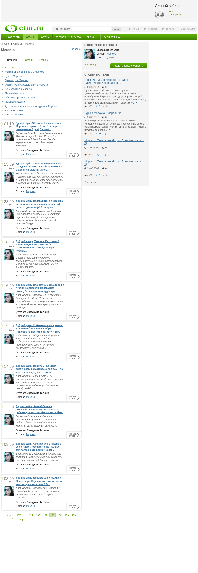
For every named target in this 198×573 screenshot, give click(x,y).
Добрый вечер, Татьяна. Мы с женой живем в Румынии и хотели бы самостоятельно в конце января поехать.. (37, 246)
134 (31, 515)
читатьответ (72, 154)
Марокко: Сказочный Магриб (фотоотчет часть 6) (114, 142)
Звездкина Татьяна (108, 50)
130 (60, 515)
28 (100, 133)
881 (101, 57)
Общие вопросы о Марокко (20, 97)
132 (45, 515)
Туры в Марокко (13, 76)
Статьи (45, 37)
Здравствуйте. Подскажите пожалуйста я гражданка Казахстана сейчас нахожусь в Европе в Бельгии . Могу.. (40, 166)
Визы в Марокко (14, 110)
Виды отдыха (112, 37)
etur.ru (135, 29)
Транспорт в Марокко (16, 80)
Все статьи (90, 182)
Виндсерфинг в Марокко (18, 89)
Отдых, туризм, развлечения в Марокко (26, 84)
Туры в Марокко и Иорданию (102, 113)
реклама (170, 29)
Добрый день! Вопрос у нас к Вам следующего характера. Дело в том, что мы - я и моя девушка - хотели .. (39, 368)
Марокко (30, 154)
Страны (30, 37)
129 (67, 515)
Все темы (10, 67)
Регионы (92, 37)
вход (171, 11)
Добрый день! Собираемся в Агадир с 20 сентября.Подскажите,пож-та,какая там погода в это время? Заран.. (38, 446)
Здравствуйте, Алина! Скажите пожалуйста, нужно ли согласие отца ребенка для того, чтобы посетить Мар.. (39, 409)
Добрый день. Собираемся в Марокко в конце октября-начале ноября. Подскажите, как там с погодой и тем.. (39, 328)
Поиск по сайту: (62, 29)
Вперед (22, 519)
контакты (152, 29)
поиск (116, 29)
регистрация (175, 14)
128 (74, 515)
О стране (75, 49)
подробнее (136, 103)
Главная (5, 43)
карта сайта (189, 29)
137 (19, 515)
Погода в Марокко (15, 101)
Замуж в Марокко (14, 114)
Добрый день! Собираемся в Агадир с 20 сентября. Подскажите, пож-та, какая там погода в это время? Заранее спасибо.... (38, 493)
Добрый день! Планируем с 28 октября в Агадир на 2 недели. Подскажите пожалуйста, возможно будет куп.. (40, 288)
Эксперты (14, 37)
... (25, 515)
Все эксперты (91, 64)
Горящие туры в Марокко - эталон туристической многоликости (106, 81)
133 (38, 515)
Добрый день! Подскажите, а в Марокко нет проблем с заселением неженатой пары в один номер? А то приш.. (39, 204)
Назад (8, 515)
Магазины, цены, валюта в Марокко (24, 71)
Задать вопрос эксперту (128, 65)
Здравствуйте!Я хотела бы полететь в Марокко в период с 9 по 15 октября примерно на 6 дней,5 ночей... (38, 126)
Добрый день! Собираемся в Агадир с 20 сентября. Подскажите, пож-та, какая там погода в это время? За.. (39, 481)
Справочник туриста (68, 37)
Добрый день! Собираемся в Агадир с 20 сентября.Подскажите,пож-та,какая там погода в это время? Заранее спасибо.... (39, 456)
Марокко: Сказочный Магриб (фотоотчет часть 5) (114, 163)
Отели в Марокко (14, 93)
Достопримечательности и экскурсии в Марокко (31, 106)
